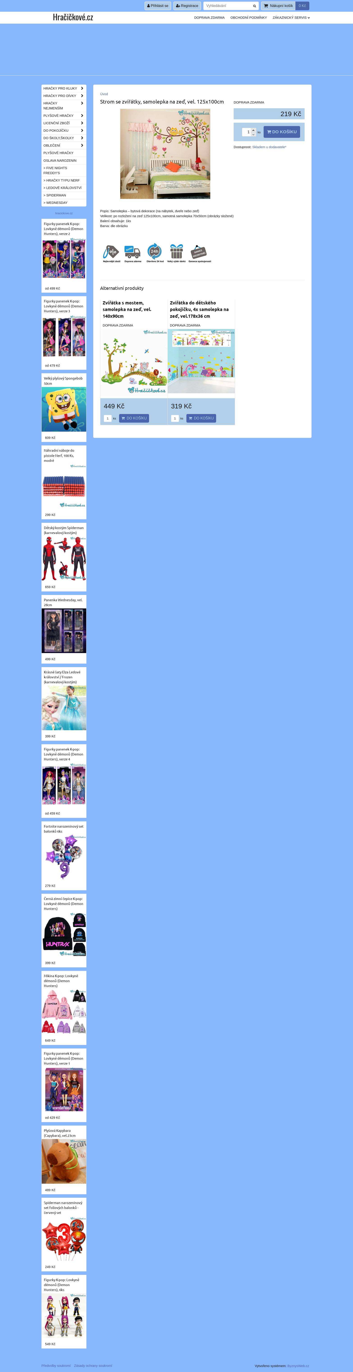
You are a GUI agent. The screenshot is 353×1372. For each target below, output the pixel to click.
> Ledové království (62, 188)
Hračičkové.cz (73, 17)
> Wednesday (55, 203)
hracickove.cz (64, 213)
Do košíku (282, 131)
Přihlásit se (157, 6)
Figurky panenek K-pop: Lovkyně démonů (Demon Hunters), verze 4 (63, 754)
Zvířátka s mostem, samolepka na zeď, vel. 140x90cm (127, 309)
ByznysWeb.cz (298, 1366)
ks (110, 418)
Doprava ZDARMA (209, 17)
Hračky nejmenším (64, 106)
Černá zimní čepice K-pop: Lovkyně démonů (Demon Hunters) (63, 903)
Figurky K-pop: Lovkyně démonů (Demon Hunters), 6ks (61, 1285)
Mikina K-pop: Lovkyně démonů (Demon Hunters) (61, 981)
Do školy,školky (64, 138)
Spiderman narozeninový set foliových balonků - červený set (63, 1207)
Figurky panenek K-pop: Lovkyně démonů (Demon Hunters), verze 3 (63, 306)
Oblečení (64, 145)
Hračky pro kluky (64, 88)
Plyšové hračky (64, 115)
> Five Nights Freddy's (55, 170)
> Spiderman (54, 195)
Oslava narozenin (60, 160)
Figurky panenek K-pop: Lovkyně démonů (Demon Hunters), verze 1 (63, 1058)
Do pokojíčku (64, 130)
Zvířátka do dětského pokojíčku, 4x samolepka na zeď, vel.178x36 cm (199, 309)
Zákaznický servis (291, 17)
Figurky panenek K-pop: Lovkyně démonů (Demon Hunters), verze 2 (63, 228)
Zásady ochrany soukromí (93, 1365)
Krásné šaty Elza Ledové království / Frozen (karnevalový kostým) (62, 677)
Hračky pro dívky (64, 95)
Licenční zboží (64, 123)
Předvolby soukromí (56, 1365)
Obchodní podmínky (249, 17)
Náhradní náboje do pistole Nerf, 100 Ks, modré (59, 455)
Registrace (187, 6)
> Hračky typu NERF (61, 180)
